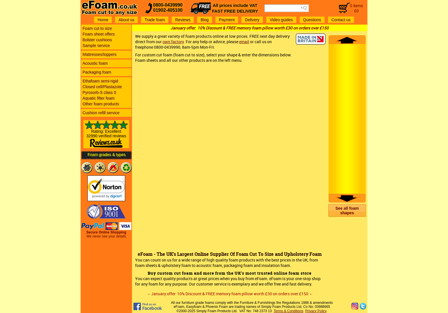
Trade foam (155, 19)
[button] (347, 210)
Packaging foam (97, 72)
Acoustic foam (95, 63)
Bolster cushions (97, 39)
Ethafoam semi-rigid (100, 81)
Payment (227, 19)
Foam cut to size (97, 28)
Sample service (96, 45)
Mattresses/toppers (100, 54)
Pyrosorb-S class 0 (99, 92)
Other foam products (101, 104)
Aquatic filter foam (99, 98)
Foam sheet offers (99, 34)
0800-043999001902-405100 (168, 8)
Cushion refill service (101, 112)
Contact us (341, 19)
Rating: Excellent (106, 136)
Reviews (182, 19)
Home (102, 19)
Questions (312, 19)
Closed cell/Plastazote (102, 86)
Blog (205, 19)
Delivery (252, 19)
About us (126, 19)
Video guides (281, 19)
